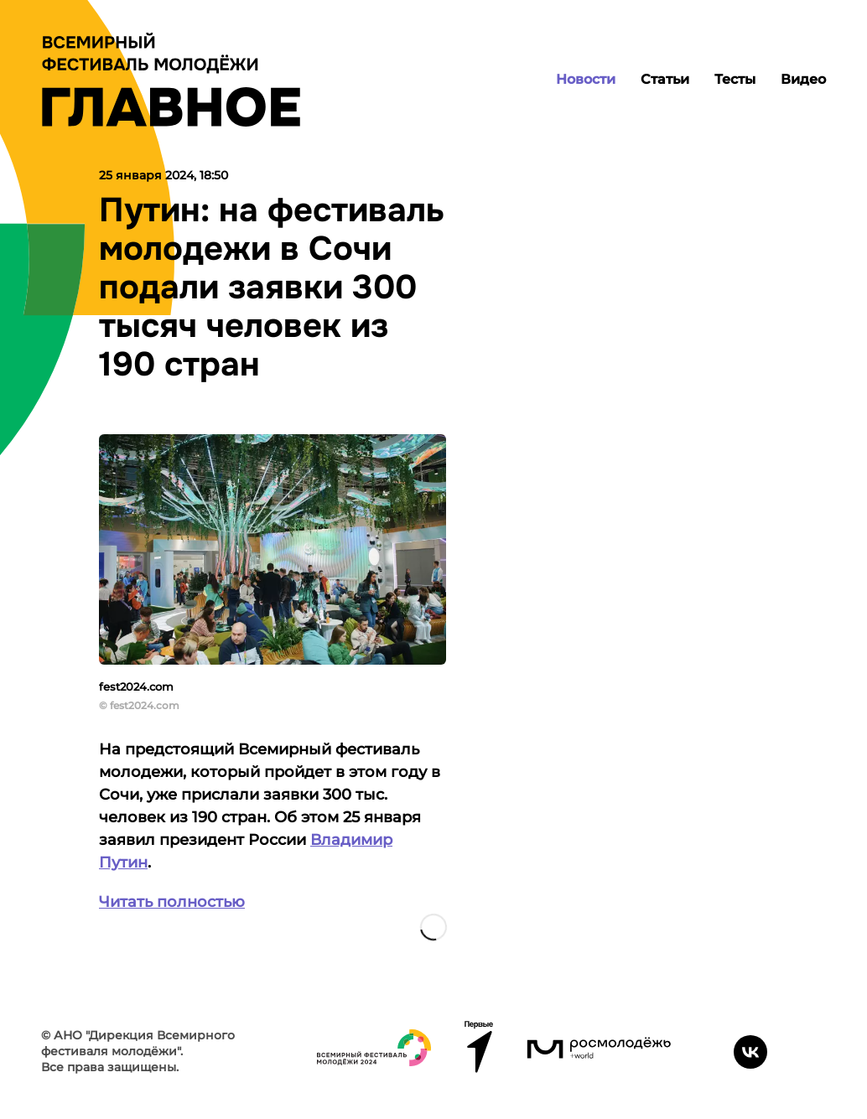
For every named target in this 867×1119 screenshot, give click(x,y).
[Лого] (171, 80)
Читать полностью (172, 902)
